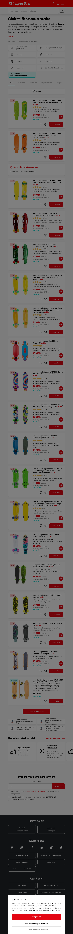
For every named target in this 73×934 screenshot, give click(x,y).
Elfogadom (36, 917)
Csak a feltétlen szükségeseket (36, 929)
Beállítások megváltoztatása (36, 924)
